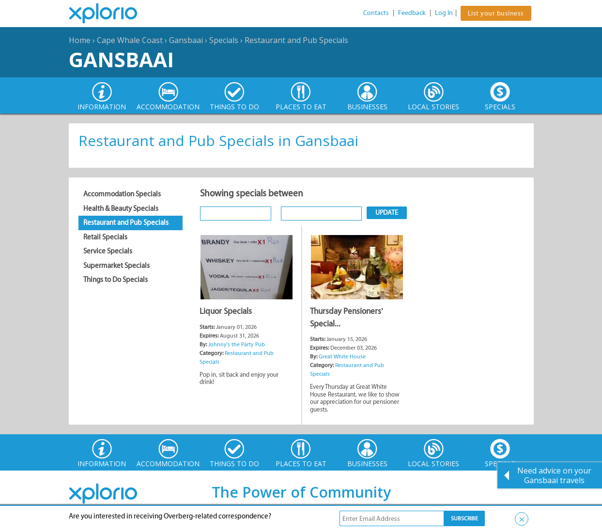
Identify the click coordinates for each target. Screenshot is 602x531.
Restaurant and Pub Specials (296, 40)
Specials (223, 40)
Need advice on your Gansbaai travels (554, 475)
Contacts (376, 13)
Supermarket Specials (116, 265)
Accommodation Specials (122, 194)
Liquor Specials (226, 311)
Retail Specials (105, 237)
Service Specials (107, 251)
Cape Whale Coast (130, 40)
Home (80, 40)
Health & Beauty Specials (120, 208)
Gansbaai (186, 40)
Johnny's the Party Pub (236, 344)
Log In (444, 13)
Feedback (412, 13)
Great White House (342, 356)
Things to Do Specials (115, 279)
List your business (496, 13)
